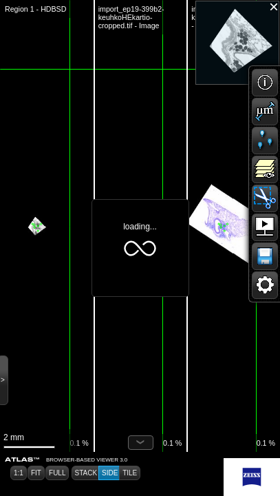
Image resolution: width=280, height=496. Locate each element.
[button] (265, 82)
